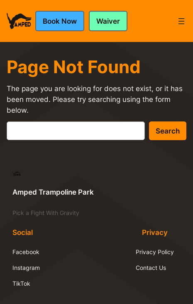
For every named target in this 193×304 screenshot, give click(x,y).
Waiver (108, 21)
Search (168, 131)
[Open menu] (181, 21)
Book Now (60, 21)
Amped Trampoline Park (53, 192)
